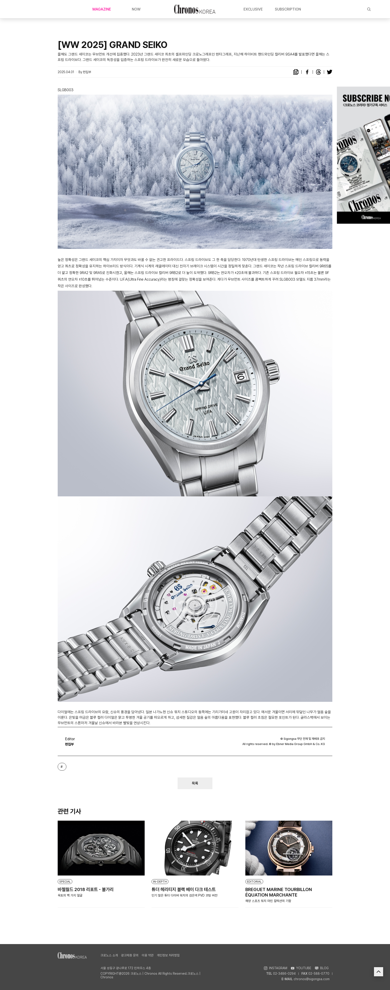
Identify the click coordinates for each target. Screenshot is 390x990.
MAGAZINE (101, 9)
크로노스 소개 (109, 955)
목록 (195, 783)
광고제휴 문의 (129, 955)
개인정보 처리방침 (168, 955)
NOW (136, 9)
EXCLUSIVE (253, 9)
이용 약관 (148, 955)
